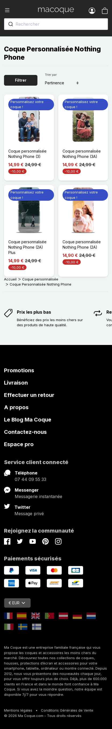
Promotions (19, 370)
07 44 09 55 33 (30, 479)
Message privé (29, 513)
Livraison (16, 382)
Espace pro (19, 444)
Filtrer (20, 80)
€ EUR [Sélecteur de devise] (17, 603)
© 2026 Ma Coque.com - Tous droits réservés (43, 715)
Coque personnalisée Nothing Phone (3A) (82, 154)
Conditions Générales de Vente (67, 710)
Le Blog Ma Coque (27, 419)
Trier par (51, 75)
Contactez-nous (25, 432)
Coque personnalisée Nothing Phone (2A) (82, 244)
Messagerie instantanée (38, 496)
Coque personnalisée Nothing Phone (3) (27, 154)
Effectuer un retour (29, 395)
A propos (16, 407)
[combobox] (56, 24)
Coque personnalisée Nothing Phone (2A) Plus (27, 247)
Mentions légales (18, 710)
